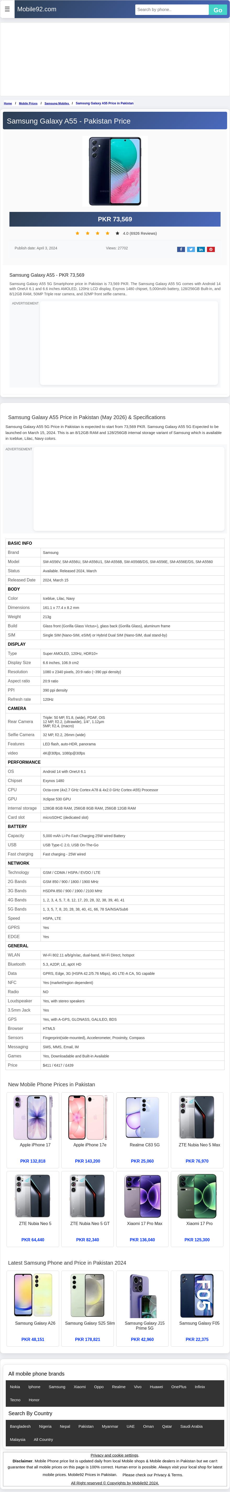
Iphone (34, 1386)
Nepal (65, 1426)
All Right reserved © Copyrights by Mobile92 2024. (115, 1483)
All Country (43, 1439)
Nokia (15, 1386)
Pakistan (86, 1426)
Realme (119, 1386)
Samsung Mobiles (57, 103)
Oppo (99, 1386)
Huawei (156, 1386)
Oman (148, 1426)
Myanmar (110, 1426)
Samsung (57, 1386)
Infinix (200, 1386)
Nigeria (45, 1426)
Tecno (15, 1400)
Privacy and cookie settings (114, 1455)
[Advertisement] (115, 59)
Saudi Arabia (191, 1426)
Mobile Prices (28, 103)
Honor (34, 1400)
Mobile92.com (36, 9)
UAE (131, 1426)
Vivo (138, 1386)
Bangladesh (20, 1426)
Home (8, 103)
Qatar (167, 1426)
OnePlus (179, 1386)
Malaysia (17, 1439)
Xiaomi (80, 1386)
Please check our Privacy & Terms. (152, 1475)
